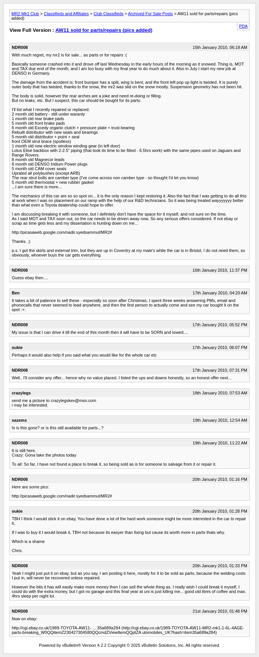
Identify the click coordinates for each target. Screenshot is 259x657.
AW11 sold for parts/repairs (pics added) (104, 30)
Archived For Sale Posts (150, 13)
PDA (243, 26)
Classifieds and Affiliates (66, 13)
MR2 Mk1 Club (25, 13)
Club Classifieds (108, 13)
